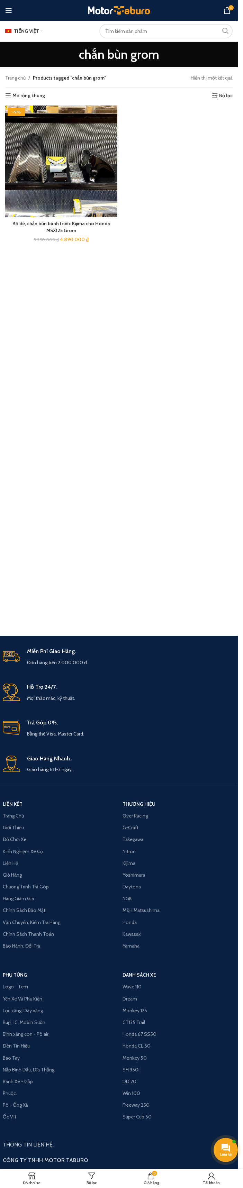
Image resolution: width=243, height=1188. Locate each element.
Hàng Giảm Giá (18, 898)
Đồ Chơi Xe (14, 839)
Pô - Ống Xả (15, 1105)
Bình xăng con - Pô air (25, 1034)
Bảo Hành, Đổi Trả (21, 946)
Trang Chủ (13, 816)
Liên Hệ (10, 863)
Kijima (129, 863)
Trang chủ (15, 78)
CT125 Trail (134, 1022)
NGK (127, 898)
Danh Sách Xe (139, 975)
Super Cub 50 (137, 1117)
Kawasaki (132, 934)
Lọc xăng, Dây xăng (23, 1010)
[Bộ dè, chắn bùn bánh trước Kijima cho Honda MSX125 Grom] (61, 162)
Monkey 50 (135, 1058)
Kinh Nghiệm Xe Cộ (23, 851)
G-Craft (130, 827)
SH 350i (131, 1070)
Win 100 (131, 1093)
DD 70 (129, 1081)
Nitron (129, 851)
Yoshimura (134, 875)
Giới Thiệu (13, 827)
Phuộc (9, 1093)
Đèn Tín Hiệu (16, 1046)
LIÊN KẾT (12, 804)
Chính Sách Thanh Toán (28, 934)
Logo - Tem (15, 987)
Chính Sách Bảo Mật (24, 910)
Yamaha (131, 946)
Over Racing (135, 816)
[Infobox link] (119, 657)
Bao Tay (11, 1058)
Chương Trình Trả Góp (26, 887)
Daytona (132, 887)
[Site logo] (119, 10)
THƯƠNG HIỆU (139, 804)
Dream (130, 999)
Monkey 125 (135, 1010)
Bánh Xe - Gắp (18, 1081)
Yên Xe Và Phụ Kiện (22, 999)
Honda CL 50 (137, 1046)
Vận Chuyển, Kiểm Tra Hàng (31, 922)
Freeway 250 (136, 1105)
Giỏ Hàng (12, 875)
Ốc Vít (9, 1117)
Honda (130, 922)
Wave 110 (132, 987)
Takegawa (133, 839)
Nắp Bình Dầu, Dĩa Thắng (28, 1070)
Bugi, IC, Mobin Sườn (24, 1022)
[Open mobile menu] (9, 10)
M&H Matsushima (141, 910)
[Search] (166, 31)
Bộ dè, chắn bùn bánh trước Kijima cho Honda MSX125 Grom (61, 227)
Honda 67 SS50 (139, 1034)
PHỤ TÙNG (15, 975)
